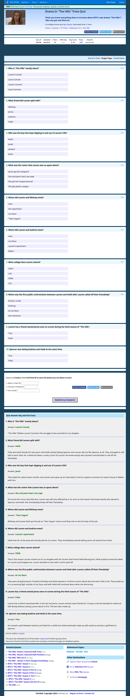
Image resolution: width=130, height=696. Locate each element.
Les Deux (12, 213)
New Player (110, 2)
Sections (25, 2)
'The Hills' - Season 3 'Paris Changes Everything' (28, 660)
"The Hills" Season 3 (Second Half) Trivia (25, 651)
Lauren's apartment (17, 246)
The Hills (12, 685)
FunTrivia (78, 677)
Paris (86, 651)
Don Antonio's (14, 315)
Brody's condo (14, 300)
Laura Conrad (14, 79)
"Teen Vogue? (14, 218)
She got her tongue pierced (20, 181)
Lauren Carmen (15, 84)
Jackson (11, 149)
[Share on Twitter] (106, 31)
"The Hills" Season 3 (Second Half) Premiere (26, 654)
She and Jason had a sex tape (21, 176)
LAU (10, 273)
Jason (10, 154)
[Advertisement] (65, 49)
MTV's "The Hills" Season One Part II (24, 682)
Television (70, 651)
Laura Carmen (14, 89)
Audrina (11, 116)
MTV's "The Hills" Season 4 (20, 679)
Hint (122, 68)
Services (43, 2)
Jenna (10, 111)
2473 (81, 42)
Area (10, 203)
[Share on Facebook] (93, 31)
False (10, 338)
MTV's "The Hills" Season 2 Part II (22, 669)
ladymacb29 (45, 638)
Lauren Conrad (15, 74)
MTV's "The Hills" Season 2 (19, 666)
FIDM (10, 278)
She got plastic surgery (18, 186)
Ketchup (12, 305)
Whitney (12, 106)
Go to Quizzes (81, 666)
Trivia (34, 2)
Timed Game (118, 58)
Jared (10, 144)
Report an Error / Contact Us (82, 693)
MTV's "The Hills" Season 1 (19, 663)
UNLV (10, 268)
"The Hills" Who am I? (17, 657)
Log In (121, 2)
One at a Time (94, 58)
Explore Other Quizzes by (84, 661)
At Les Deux (13, 310)
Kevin (10, 139)
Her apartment (15, 208)
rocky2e (69, 24)
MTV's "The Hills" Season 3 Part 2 (22, 673)
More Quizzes (79, 672)
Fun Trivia (12, 2)
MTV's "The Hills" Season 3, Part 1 (22, 676)
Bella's (11, 251)
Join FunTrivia (26, 6)
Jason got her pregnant (18, 171)
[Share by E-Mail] (119, 31)
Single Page (106, 58)
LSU (10, 283)
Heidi (10, 121)
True (10, 333)
